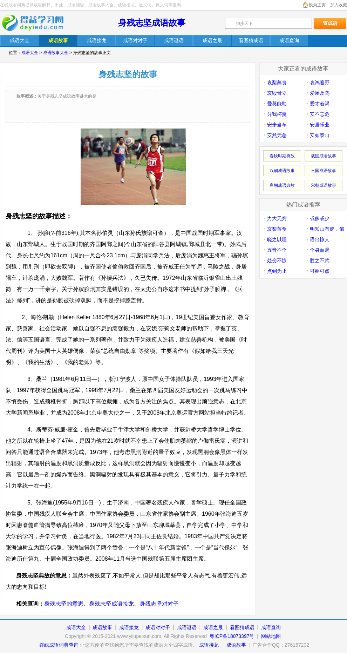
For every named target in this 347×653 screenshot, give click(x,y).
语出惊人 (319, 239)
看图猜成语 (242, 627)
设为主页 (317, 4)
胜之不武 (319, 260)
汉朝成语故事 (282, 170)
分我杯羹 (277, 114)
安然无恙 (277, 135)
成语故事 (102, 627)
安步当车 (277, 124)
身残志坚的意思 (63, 604)
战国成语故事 (323, 155)
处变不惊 (277, 260)
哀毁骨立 (277, 93)
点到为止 (277, 271)
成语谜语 (187, 627)
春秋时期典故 (282, 155)
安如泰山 (319, 135)
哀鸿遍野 (319, 82)
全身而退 (319, 250)
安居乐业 (319, 124)
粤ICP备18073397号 (233, 636)
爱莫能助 (277, 103)
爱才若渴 (319, 103)
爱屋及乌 (319, 93)
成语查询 (271, 627)
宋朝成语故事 (323, 185)
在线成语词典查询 (59, 645)
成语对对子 (157, 627)
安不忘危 (319, 114)
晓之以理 (277, 239)
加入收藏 (338, 4)
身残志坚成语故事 (151, 22)
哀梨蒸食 (277, 82)
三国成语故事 (323, 170)
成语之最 (213, 627)
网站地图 (271, 636)
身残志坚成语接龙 (111, 604)
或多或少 (319, 218)
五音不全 (277, 250)
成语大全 (29, 52)
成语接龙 (129, 627)
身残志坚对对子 (159, 604)
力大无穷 (277, 218)
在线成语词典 (37, 22)
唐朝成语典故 (282, 185)
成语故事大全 (55, 52)
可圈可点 (319, 271)
